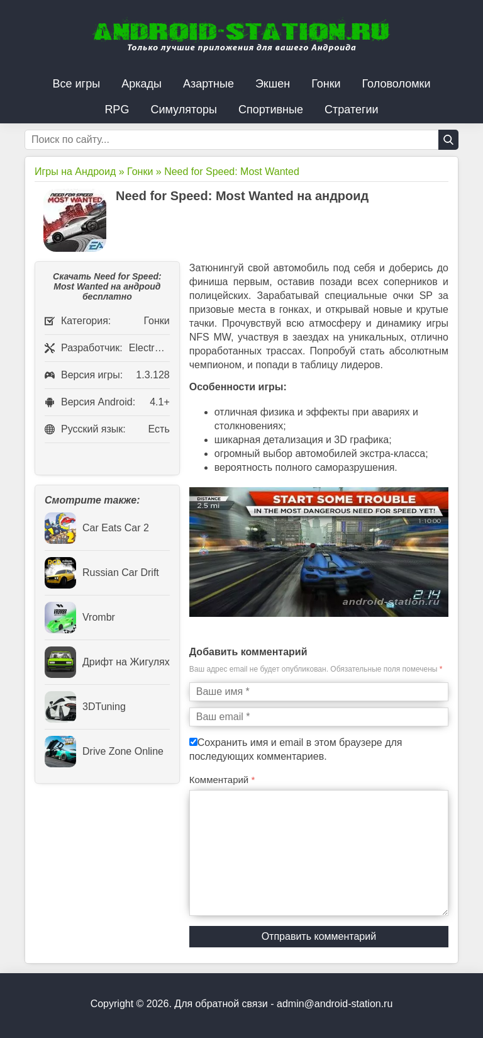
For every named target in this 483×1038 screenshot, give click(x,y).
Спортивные (270, 109)
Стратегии (352, 109)
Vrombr (80, 617)
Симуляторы (183, 109)
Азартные (208, 83)
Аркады (141, 83)
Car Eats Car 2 (97, 528)
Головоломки (396, 83)
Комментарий (222, 779)
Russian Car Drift (102, 573)
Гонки (325, 83)
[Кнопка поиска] (448, 140)
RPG (116, 109)
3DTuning (85, 707)
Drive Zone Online (104, 751)
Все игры (77, 83)
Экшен (272, 83)
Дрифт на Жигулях (107, 662)
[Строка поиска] (241, 140)
